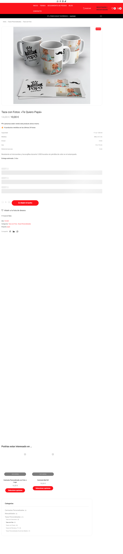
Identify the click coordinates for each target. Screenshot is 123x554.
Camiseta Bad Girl (35, 410)
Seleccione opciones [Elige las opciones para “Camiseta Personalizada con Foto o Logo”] (12, 422)
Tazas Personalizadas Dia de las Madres (107, 196)
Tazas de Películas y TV (106, 192)
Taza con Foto (27, 21)
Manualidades (103, 175)
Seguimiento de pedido (57, 6)
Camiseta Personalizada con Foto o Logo (12, 411)
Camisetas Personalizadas (104, 168)
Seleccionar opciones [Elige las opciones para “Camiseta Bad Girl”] (35, 419)
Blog (71, 6)
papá (69, 148)
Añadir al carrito (88, 124)
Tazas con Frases (104, 189)
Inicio (35, 6)
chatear (73, 16)
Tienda (43, 6)
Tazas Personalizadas (14, 21)
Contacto (37, 11)
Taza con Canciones (105, 183)
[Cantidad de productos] (67, 124)
